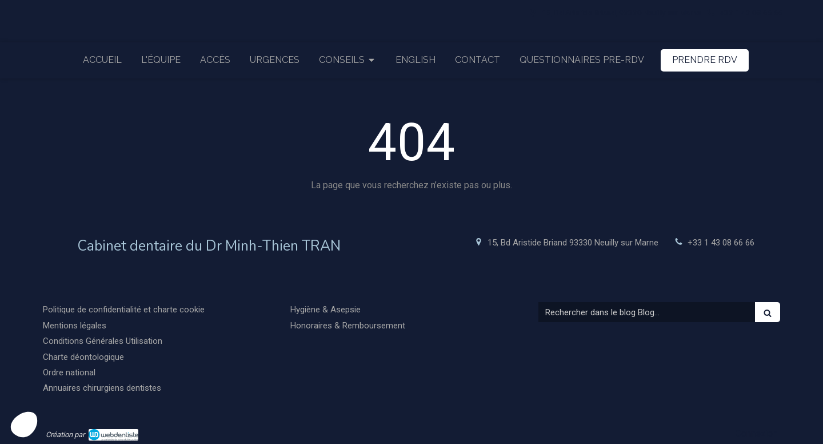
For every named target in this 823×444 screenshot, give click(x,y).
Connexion (756, 433)
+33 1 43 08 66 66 (721, 242)
